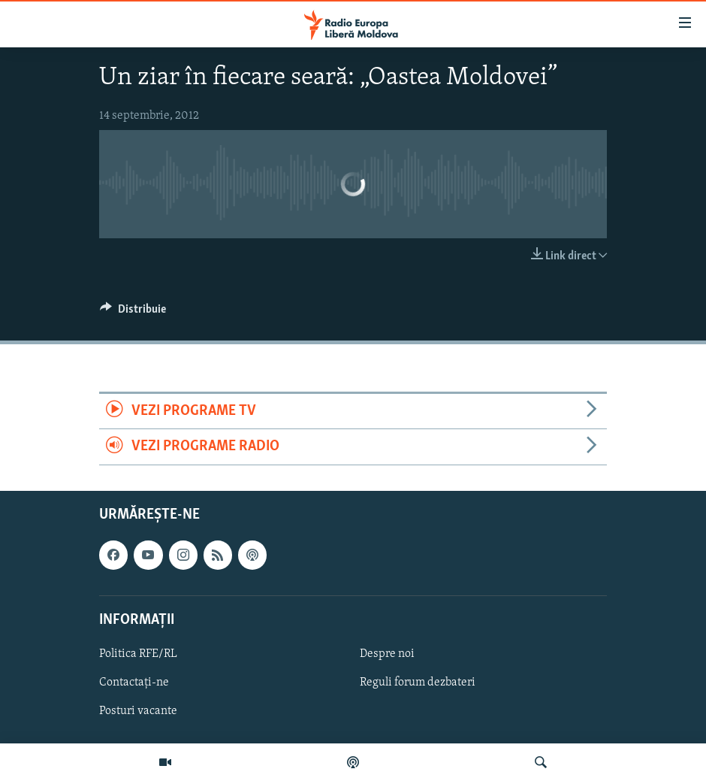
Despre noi (387, 654)
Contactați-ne (134, 683)
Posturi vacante (138, 711)
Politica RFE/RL (138, 654)
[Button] (133, 312)
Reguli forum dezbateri (417, 683)
